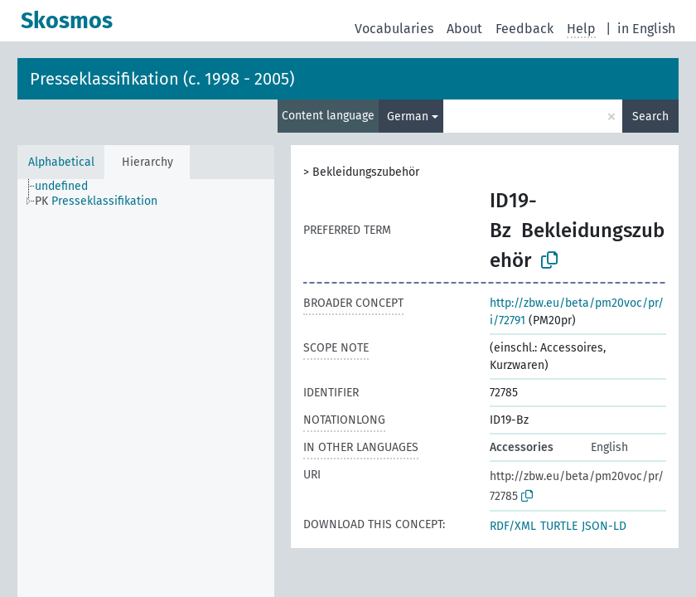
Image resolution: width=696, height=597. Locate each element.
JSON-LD (604, 526)
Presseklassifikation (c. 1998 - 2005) (162, 79)
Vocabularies (394, 28)
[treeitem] (68, 186)
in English (646, 28)
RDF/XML (513, 526)
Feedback (524, 28)
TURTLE (559, 526)
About (464, 28)
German (407, 116)
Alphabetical (61, 162)
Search (650, 116)
